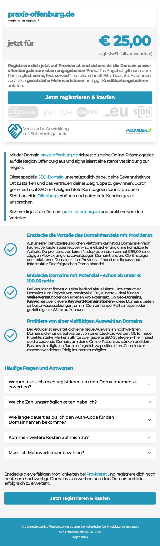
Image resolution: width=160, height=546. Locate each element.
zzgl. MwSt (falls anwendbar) (125, 53)
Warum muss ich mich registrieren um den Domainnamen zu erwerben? (73, 384)
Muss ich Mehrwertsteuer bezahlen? (46, 452)
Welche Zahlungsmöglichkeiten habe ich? (53, 402)
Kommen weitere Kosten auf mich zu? (49, 437)
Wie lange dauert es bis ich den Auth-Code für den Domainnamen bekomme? (61, 420)
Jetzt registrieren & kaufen (80, 97)
